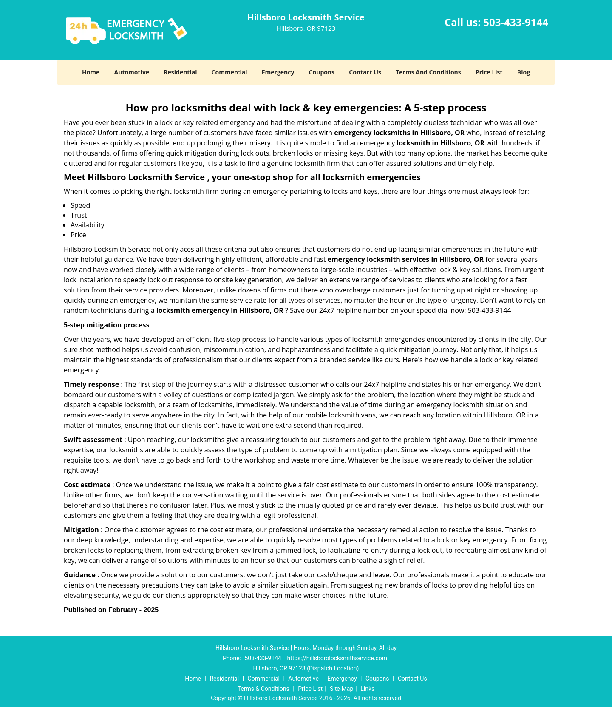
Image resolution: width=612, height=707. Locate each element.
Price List (489, 72)
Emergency (278, 72)
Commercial (229, 72)
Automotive (132, 72)
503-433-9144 (515, 22)
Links (367, 688)
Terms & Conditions (263, 688)
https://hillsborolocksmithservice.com (337, 658)
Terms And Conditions (428, 72)
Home (90, 72)
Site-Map (341, 688)
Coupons (321, 72)
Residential (180, 72)
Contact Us (365, 72)
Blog (523, 72)
